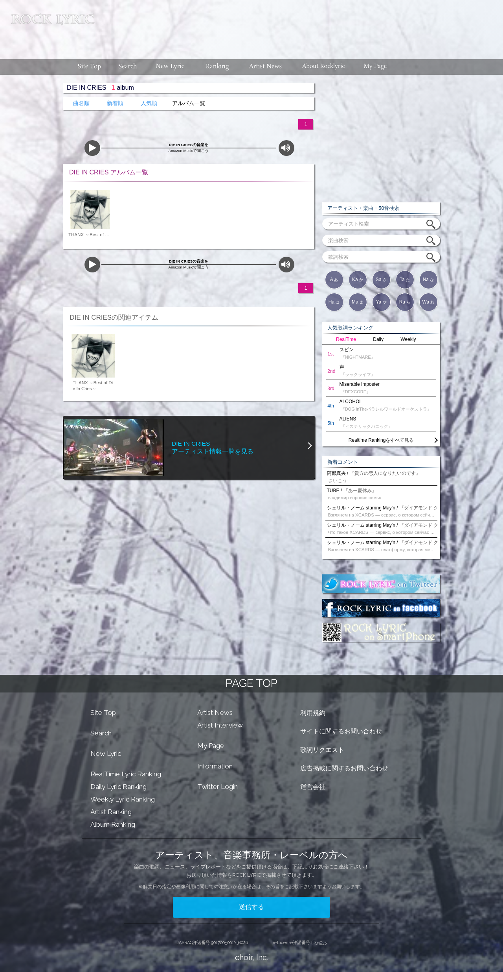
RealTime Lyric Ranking (125, 774)
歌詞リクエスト (322, 750)
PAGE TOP (251, 683)
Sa (381, 279)
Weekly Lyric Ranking (122, 799)
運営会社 (312, 787)
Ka (357, 279)
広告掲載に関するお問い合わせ (344, 768)
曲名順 (81, 103)
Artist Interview (220, 725)
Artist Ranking (111, 812)
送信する (251, 907)
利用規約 (312, 713)
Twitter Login (217, 787)
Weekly (408, 339)
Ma (357, 302)
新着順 (115, 103)
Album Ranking (112, 824)
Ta (405, 279)
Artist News (215, 713)
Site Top (103, 713)
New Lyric (105, 753)
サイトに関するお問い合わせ (341, 731)
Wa (428, 302)
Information (215, 766)
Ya (381, 302)
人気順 (149, 103)
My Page (210, 746)
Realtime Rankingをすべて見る (381, 440)
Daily (378, 339)
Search (101, 733)
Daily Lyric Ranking (118, 787)
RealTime (346, 339)
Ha (334, 302)
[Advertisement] (302, 25)
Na (428, 279)
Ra (405, 302)
